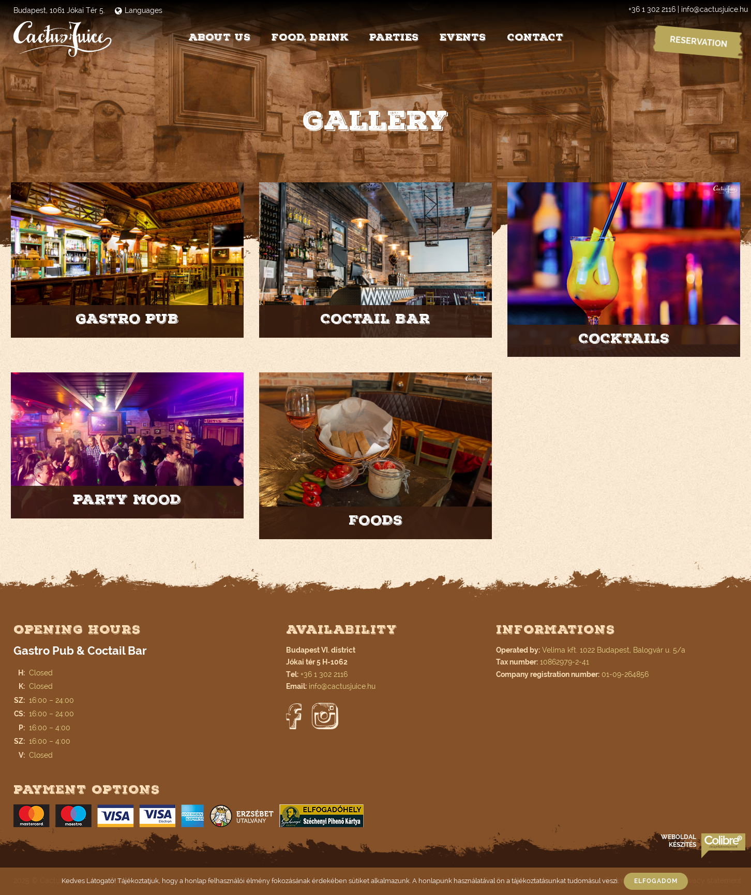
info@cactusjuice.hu (714, 9)
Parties (394, 37)
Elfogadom (656, 881)
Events (463, 37)
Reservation (698, 41)
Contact (535, 37)
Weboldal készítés (678, 840)
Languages (138, 10)
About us (219, 37)
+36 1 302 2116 (651, 9)
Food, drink (310, 37)
